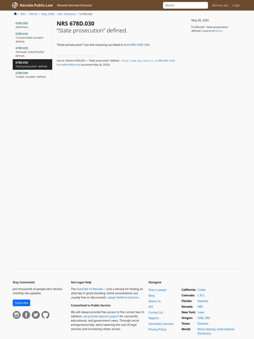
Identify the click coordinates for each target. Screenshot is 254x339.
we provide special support (101, 316)
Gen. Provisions (67, 14)
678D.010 (30, 37)
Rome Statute (206, 329)
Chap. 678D (47, 14)
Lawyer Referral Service (122, 297)
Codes (201, 290)
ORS (207, 318)
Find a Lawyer (158, 290)
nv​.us (218, 30)
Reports (154, 318)
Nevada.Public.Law (36, 5)
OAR (200, 318)
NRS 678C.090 (139, 45)
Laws (200, 312)
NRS (22, 14)
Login (236, 5)
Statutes (202, 301)
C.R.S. (201, 295)
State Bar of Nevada (90, 289)
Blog (152, 295)
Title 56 (33, 14)
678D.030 (32, 64)
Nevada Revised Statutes (74, 5)
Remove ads (220, 5)
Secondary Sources (161, 324)
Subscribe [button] (21, 303)
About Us (155, 301)
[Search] (185, 5)
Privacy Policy (157, 329)
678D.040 (31, 74)
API (151, 307)
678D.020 (30, 51)
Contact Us (156, 312)
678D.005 (22, 25)
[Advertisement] (214, 94)
